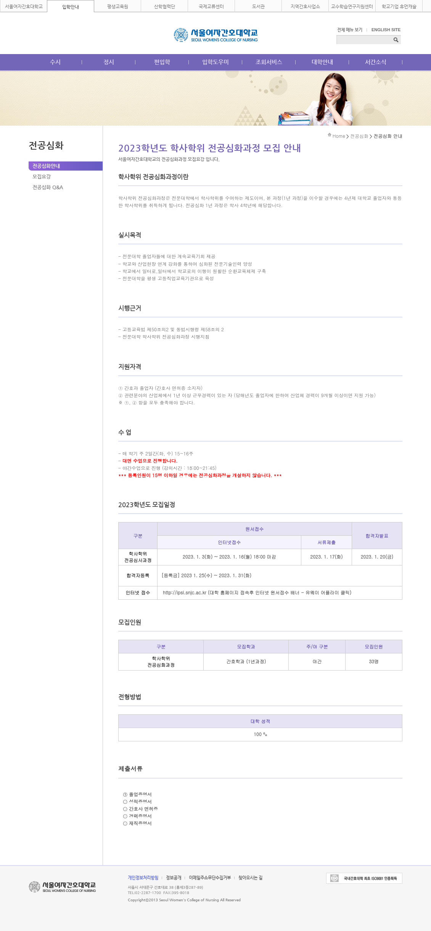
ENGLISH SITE (385, 29)
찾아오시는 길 (250, 877)
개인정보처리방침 (143, 877)
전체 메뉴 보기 (349, 29)
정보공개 (173, 877)
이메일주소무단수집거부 (210, 877)
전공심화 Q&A (47, 187)
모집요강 (41, 176)
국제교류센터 (211, 6)
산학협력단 (164, 6)
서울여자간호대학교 (24, 6)
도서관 (258, 6)
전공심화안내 (46, 166)
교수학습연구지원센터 (352, 6)
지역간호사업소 (305, 6)
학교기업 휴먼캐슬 (399, 6)
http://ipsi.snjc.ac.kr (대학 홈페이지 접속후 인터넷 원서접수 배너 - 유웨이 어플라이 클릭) (257, 592)
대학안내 (322, 62)
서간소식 (375, 62)
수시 (55, 62)
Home (339, 136)
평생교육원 (117, 6)
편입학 (162, 62)
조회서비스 (269, 62)
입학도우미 (215, 62)
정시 (108, 62)
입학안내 (70, 7)
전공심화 (359, 136)
